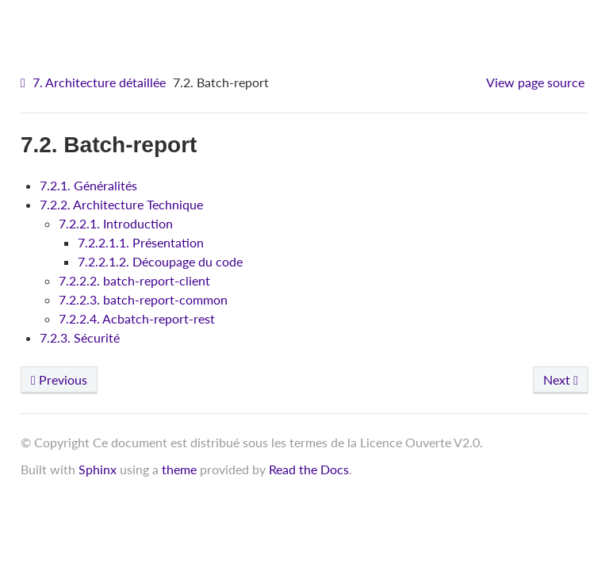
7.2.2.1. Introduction (116, 223)
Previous (59, 379)
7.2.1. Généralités (88, 185)
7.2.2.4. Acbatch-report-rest (137, 318)
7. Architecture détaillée (99, 82)
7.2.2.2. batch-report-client (134, 280)
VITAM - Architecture (308, 24)
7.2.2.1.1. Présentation (141, 242)
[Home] (25, 83)
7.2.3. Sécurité (80, 337)
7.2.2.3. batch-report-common (143, 299)
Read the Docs (309, 469)
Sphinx (98, 469)
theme (179, 469)
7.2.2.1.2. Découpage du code (160, 261)
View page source (535, 82)
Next (560, 379)
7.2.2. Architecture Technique (121, 204)
